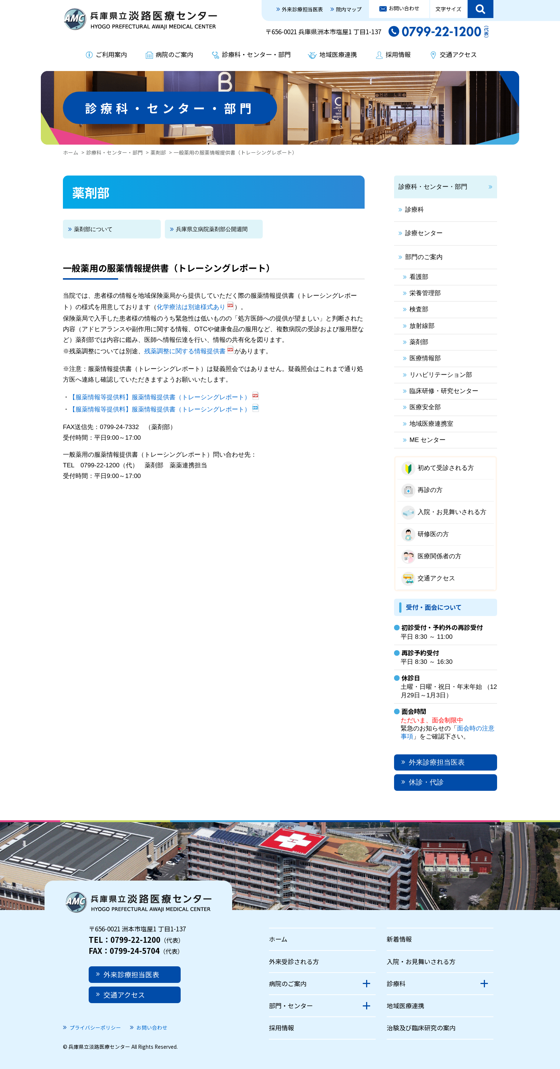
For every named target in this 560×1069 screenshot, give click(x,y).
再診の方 (430, 489)
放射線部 (422, 325)
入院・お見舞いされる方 (452, 512)
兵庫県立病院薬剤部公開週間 (212, 229)
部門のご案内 (424, 257)
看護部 (419, 276)
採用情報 (398, 54)
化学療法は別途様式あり (191, 307)
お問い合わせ (404, 8)
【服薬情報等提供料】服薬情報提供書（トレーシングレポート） (160, 397)
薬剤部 (158, 152)
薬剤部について (93, 229)
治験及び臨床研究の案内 (421, 1027)
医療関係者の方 (439, 556)
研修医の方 (433, 534)
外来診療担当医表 (302, 9)
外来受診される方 (294, 961)
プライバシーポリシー (95, 1027)
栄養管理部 (425, 293)
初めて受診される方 (446, 467)
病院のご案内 (174, 54)
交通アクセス (458, 54)
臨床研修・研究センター (444, 390)
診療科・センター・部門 (256, 54)
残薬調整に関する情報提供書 (185, 351)
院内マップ (349, 9)
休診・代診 (426, 782)
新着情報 (399, 939)
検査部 (419, 309)
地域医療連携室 (431, 423)
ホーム (70, 152)
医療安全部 (425, 407)
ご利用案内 (111, 54)
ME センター (428, 439)
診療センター (424, 233)
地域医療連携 (338, 54)
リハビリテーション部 (441, 374)
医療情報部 (425, 358)
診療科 (414, 209)
